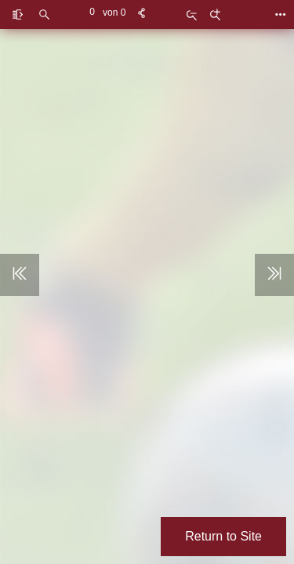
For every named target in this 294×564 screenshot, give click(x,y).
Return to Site (223, 536)
